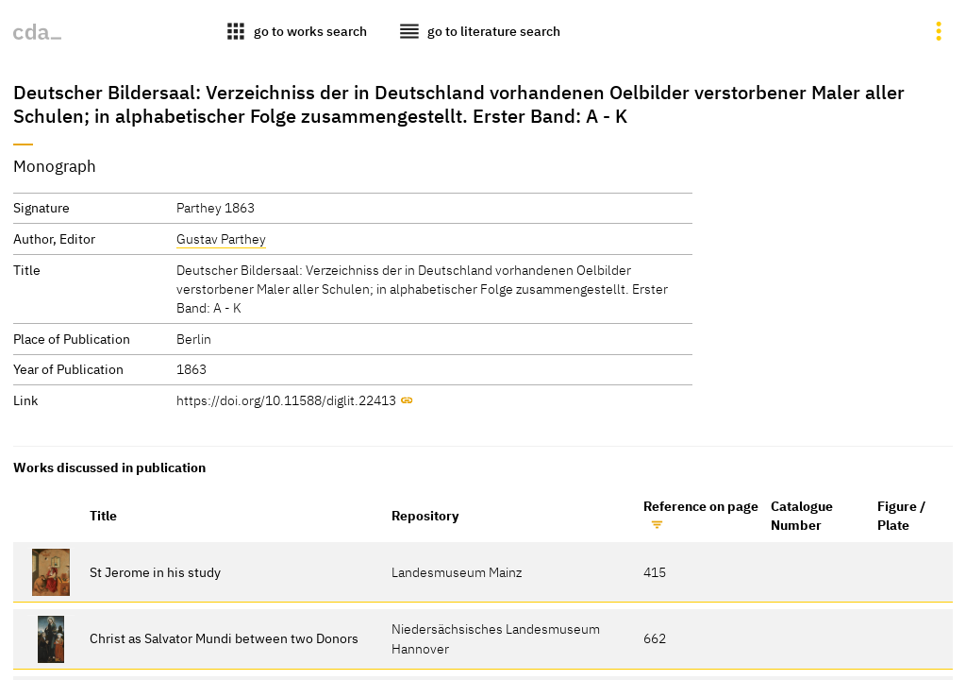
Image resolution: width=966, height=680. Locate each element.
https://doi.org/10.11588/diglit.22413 (286, 400)
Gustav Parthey (221, 238)
